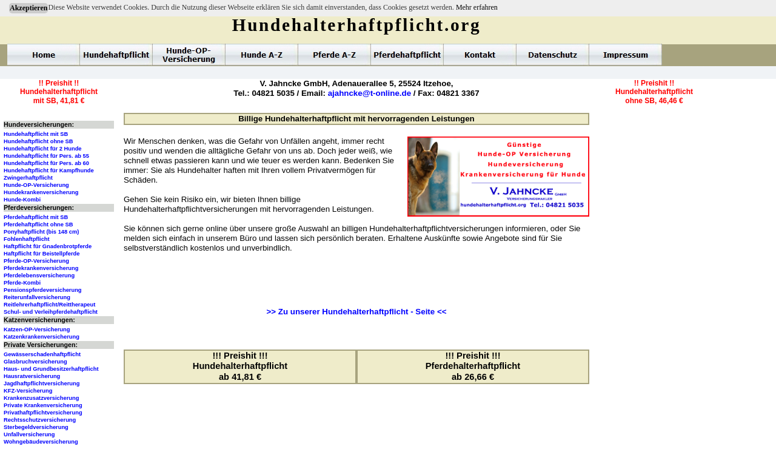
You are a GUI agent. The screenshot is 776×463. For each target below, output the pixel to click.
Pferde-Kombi (22, 283)
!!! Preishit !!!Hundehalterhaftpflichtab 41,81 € (240, 366)
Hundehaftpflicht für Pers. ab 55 (46, 156)
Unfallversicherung (29, 434)
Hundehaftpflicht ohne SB (38, 141)
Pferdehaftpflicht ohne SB (38, 224)
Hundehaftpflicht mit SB (36, 134)
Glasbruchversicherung (35, 362)
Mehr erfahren (477, 7)
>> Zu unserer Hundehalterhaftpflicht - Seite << (357, 311)
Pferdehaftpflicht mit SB (36, 217)
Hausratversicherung (32, 376)
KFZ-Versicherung (28, 391)
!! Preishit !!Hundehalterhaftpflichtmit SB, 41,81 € (59, 92)
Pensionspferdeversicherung (43, 290)
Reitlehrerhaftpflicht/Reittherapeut (49, 305)
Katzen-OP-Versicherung (37, 329)
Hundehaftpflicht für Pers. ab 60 (46, 163)
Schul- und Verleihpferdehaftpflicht (51, 312)
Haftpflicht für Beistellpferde (41, 254)
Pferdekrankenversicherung (41, 268)
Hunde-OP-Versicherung (36, 185)
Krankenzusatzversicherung (41, 398)
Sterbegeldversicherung (36, 427)
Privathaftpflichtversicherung (43, 413)
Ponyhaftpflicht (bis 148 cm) (41, 232)
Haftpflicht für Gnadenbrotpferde (48, 246)
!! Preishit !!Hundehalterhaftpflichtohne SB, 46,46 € (654, 92)
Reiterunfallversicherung (37, 297)
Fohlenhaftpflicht (27, 239)
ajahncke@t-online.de (369, 93)
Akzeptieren (28, 8)
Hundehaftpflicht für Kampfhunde (49, 170)
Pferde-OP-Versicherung (36, 261)
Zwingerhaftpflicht (28, 178)
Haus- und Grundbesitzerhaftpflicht (51, 369)
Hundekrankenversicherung (41, 192)
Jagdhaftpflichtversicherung (41, 383)
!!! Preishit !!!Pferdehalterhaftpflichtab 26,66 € (473, 366)
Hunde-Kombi (22, 200)
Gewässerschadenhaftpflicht (42, 354)
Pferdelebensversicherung (39, 275)
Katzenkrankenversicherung (41, 337)
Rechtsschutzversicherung (40, 420)
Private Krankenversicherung (43, 405)
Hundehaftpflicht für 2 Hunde (43, 149)
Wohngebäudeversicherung (41, 442)
